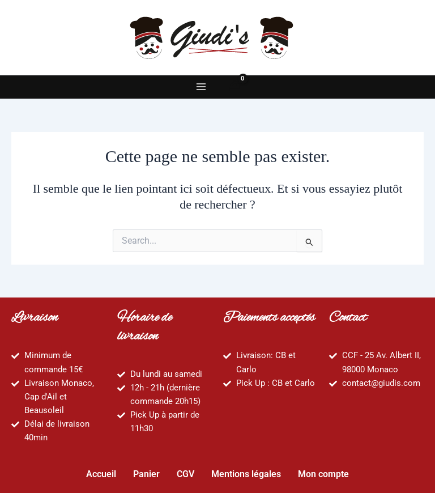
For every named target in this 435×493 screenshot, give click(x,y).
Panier (146, 474)
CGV (185, 474)
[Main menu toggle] (200, 86)
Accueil (101, 474)
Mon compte (323, 474)
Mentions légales (246, 474)
